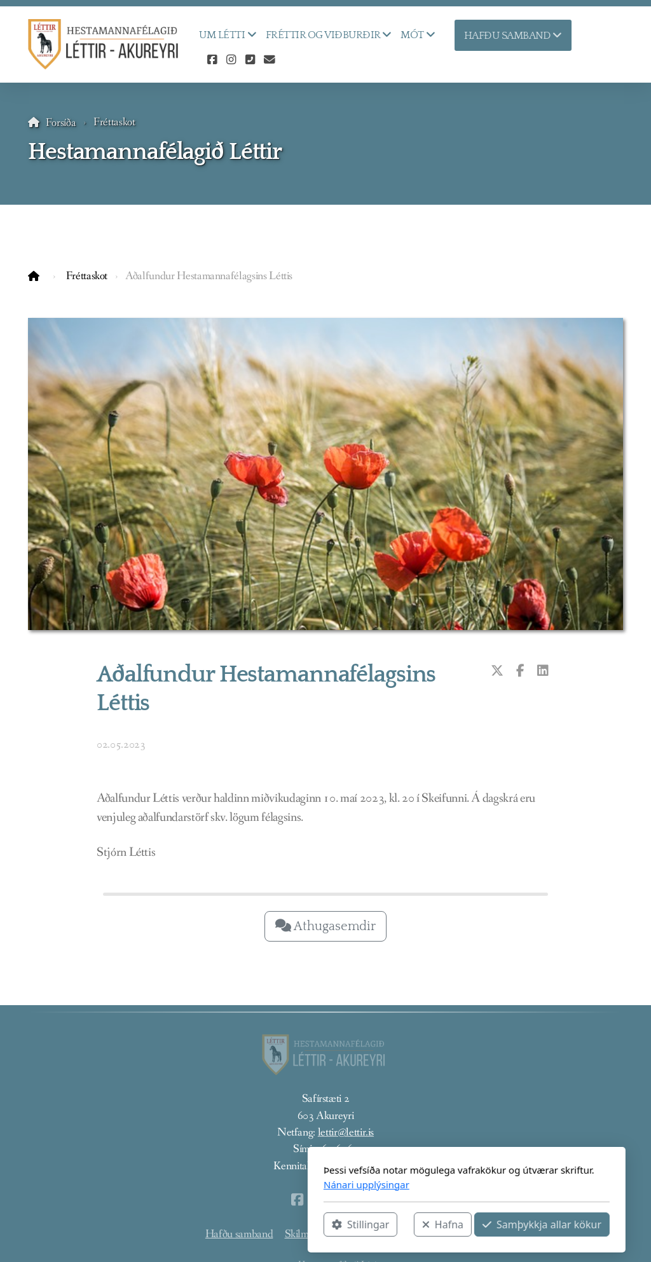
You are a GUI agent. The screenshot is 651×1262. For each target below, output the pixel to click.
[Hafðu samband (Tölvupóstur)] (268, 60)
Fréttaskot (114, 122)
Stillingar (219, 1224)
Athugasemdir (325, 926)
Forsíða (61, 123)
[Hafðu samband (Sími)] (249, 60)
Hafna (301, 1224)
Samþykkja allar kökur (400, 1224)
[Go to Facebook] (211, 60)
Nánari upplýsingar (225, 1184)
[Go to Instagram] (230, 60)
